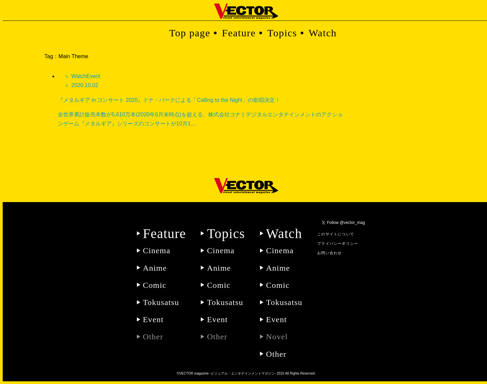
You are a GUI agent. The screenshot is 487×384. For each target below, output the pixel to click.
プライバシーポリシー (337, 243)
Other (276, 354)
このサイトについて (335, 234)
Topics (282, 32)
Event (153, 319)
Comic (154, 285)
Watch (323, 32)
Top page (189, 32)
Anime (155, 268)
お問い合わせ (329, 253)
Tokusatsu (161, 302)
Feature (239, 32)
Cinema (157, 250)
